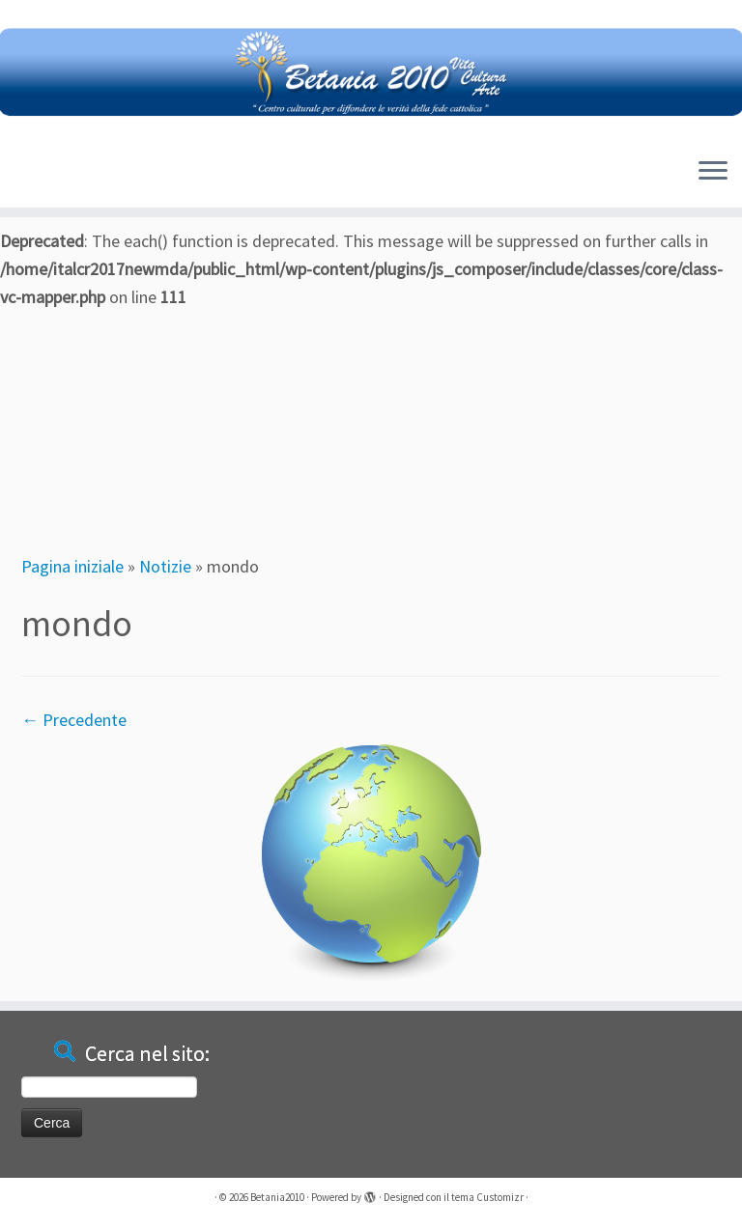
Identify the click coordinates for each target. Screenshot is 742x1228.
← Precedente (74, 720)
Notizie (165, 566)
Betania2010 (277, 1197)
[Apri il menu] (713, 172)
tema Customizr (487, 1197)
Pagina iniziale (72, 566)
